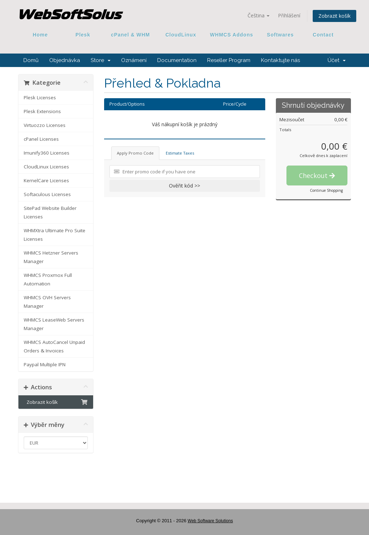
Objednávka (64, 60)
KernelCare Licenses (46, 180)
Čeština (258, 15)
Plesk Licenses (40, 97)
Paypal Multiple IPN (45, 364)
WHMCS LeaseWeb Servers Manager (54, 324)
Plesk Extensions (42, 111)
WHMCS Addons (231, 35)
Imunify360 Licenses (46, 153)
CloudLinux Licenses (46, 166)
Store (100, 60)
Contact (321, 35)
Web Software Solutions (210, 520)
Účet (337, 60)
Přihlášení (289, 15)
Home (40, 35)
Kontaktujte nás (280, 60)
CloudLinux (181, 35)
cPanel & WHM (130, 35)
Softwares (280, 35)
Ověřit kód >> (184, 185)
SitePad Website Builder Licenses (50, 212)
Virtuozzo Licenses (45, 125)
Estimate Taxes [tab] (180, 153)
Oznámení (134, 60)
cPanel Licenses (41, 139)
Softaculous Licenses (47, 194)
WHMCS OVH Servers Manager (47, 301)
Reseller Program (228, 60)
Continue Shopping (326, 190)
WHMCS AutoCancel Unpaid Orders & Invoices (54, 346)
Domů (31, 60)
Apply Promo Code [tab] (135, 153)
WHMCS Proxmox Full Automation (48, 279)
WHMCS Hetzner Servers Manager (51, 257)
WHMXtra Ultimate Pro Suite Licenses (54, 234)
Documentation (177, 60)
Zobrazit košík (334, 15)
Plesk (83, 35)
